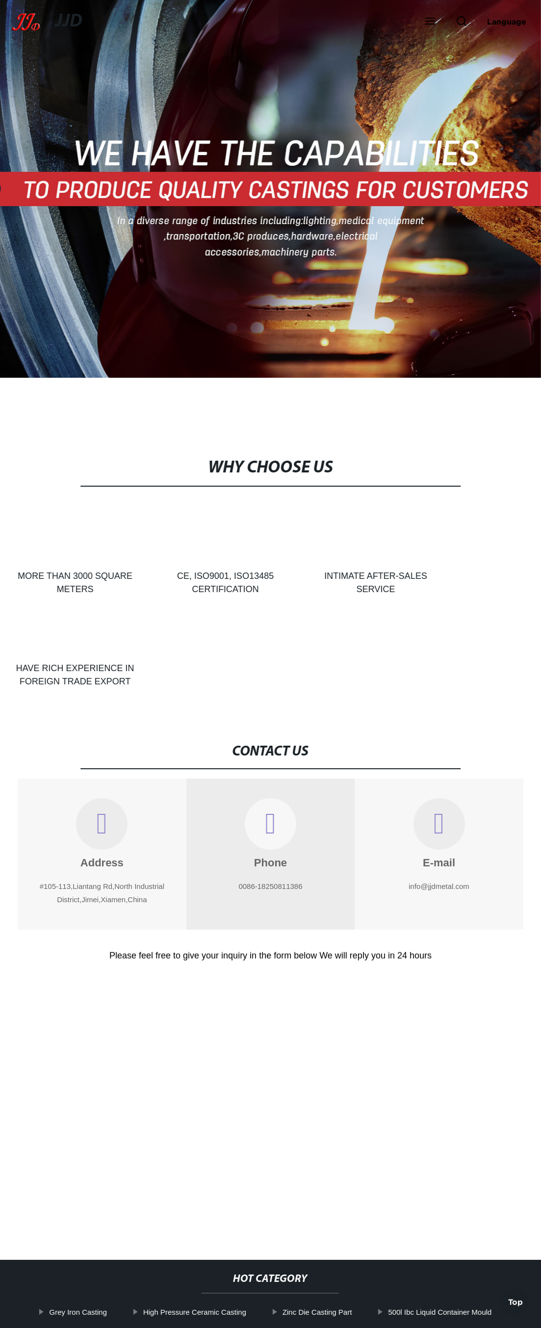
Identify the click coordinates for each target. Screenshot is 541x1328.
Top (515, 1298)
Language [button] (506, 21)
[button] (430, 22)
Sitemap (354, 1313)
